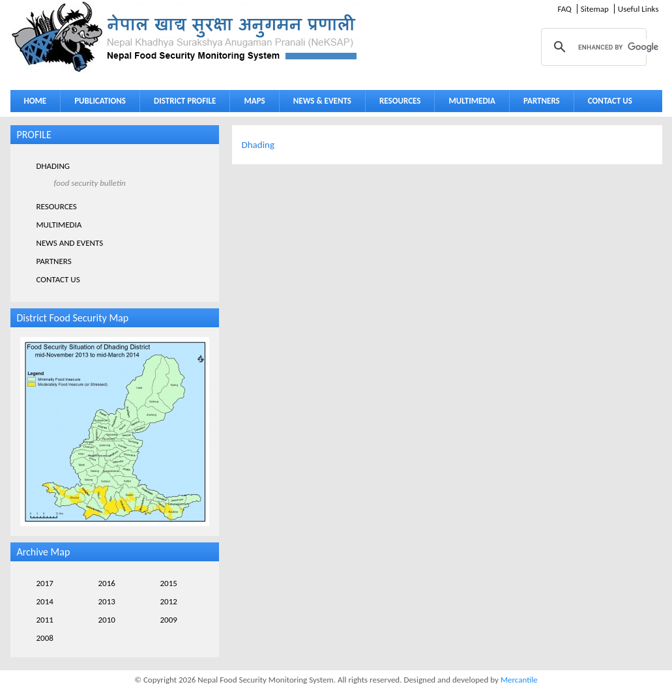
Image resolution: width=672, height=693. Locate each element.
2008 (45, 638)
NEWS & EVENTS (322, 101)
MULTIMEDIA (468, 103)
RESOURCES (397, 103)
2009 (168, 620)
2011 (45, 620)
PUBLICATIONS (96, 103)
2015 (168, 583)
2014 (45, 601)
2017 (45, 583)
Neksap (185, 37)
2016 (106, 583)
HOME (35, 101)
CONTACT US (610, 101)
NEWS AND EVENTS (70, 243)
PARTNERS (541, 101)
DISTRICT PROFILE (182, 103)
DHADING (53, 166)
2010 (106, 620)
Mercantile (519, 680)
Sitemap (595, 9)
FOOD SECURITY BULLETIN (90, 183)
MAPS (251, 103)
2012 (168, 601)
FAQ (564, 9)
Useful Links (638, 9)
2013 (106, 601)
